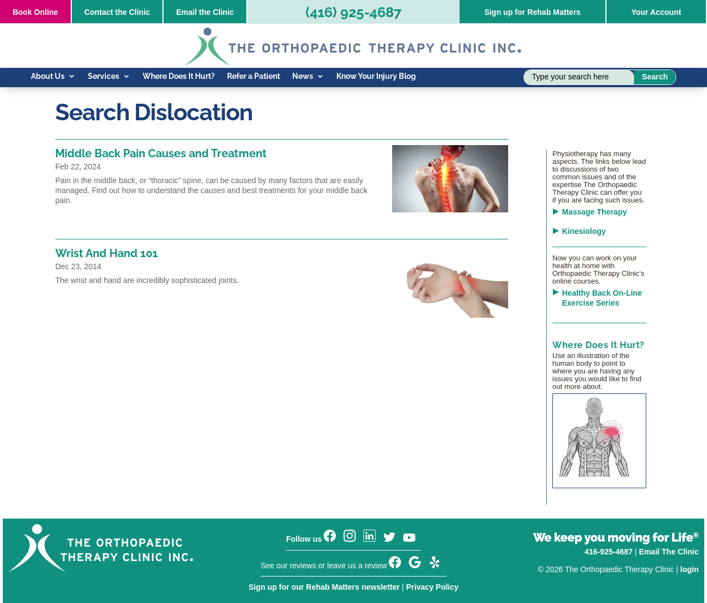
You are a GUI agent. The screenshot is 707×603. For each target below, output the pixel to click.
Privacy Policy (432, 587)
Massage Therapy (594, 211)
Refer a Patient (253, 76)
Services (103, 76)
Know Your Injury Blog (376, 76)
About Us (48, 76)
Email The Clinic (669, 551)
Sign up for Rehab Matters (532, 12)
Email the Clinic (205, 12)
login (689, 569)
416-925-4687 (608, 551)
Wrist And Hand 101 (106, 253)
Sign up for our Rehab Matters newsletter (324, 587)
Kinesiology (584, 231)
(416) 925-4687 (353, 12)
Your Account (656, 12)
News (302, 76)
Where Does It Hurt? (179, 76)
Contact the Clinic (117, 12)
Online (35, 12)
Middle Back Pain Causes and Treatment (161, 153)
